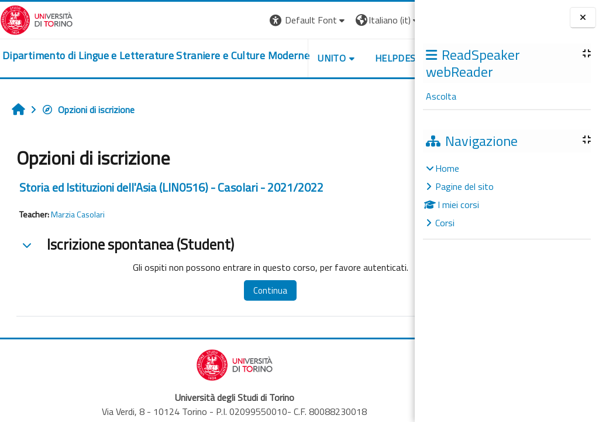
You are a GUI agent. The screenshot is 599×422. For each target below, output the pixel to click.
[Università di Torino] (36, 19)
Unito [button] (278, 58)
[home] (138, 56)
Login (394, 20)
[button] (254, 20)
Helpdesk (344, 58)
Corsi (445, 223)
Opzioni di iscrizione (88, 110)
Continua (257, 290)
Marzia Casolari (78, 214)
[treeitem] (506, 195)
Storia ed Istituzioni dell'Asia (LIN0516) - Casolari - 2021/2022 (171, 187)
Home (447, 168)
